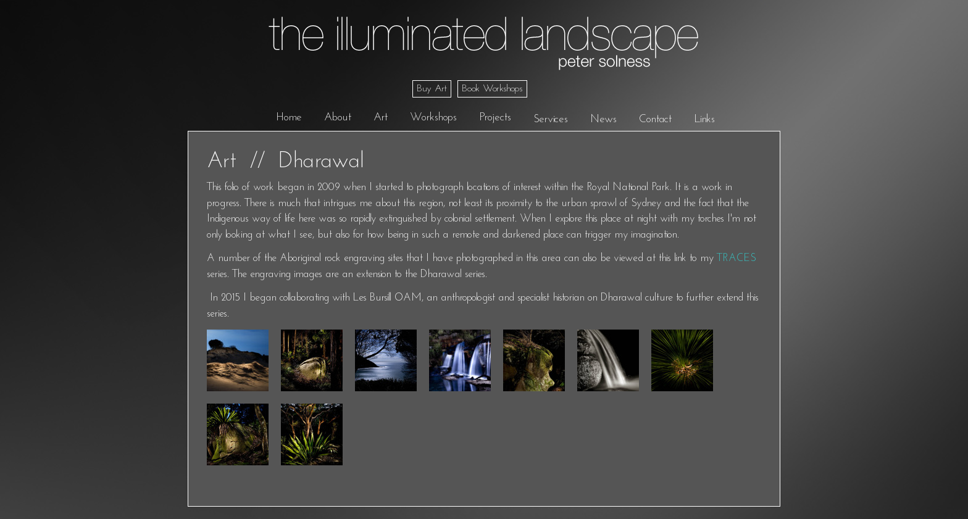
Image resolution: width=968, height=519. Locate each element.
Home (289, 117)
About (337, 117)
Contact (655, 119)
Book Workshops (492, 89)
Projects (495, 117)
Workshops (433, 117)
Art (380, 117)
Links (704, 119)
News (603, 119)
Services (550, 119)
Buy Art (432, 89)
